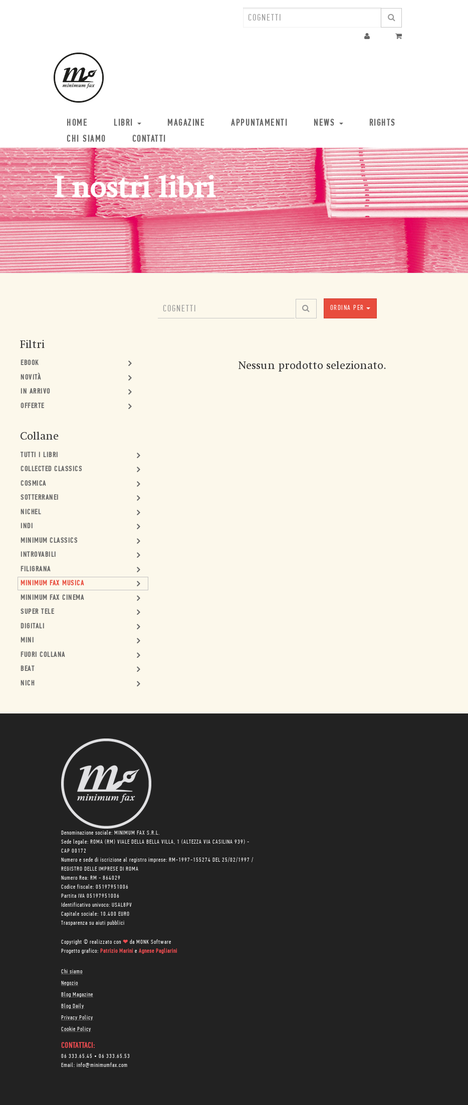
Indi (27, 526)
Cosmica (34, 484)
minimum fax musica (52, 583)
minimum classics (49, 541)
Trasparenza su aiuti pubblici (93, 923)
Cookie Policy (76, 1029)
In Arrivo (36, 392)
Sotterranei (40, 498)
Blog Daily (72, 1006)
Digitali (33, 626)
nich (28, 683)
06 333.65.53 (114, 1056)
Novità (31, 378)
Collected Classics (51, 469)
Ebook (30, 363)
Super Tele (37, 612)
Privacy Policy (77, 1018)
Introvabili (39, 555)
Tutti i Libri (40, 455)
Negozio (69, 983)
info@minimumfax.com (102, 1065)
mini (27, 640)
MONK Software (153, 942)
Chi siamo (72, 972)
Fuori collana (43, 655)
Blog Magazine (77, 995)
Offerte (33, 406)
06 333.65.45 (77, 1056)
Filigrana (36, 569)
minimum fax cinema (52, 598)
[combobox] (312, 18)
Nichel (31, 512)
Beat (28, 669)
